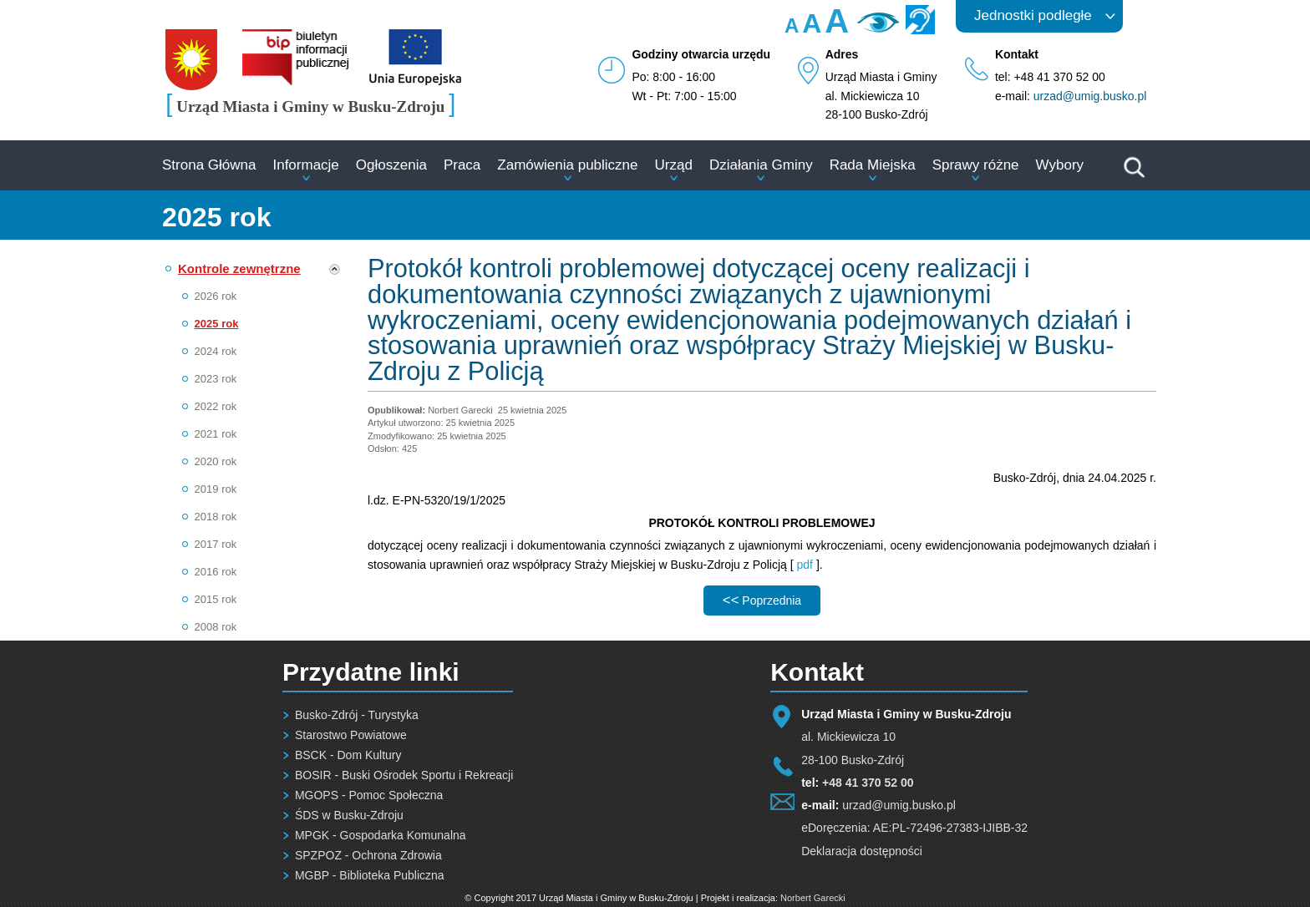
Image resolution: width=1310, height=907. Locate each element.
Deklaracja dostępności (861, 851)
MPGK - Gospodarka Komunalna (380, 835)
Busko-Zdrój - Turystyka (357, 715)
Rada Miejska (873, 165)
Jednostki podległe (1033, 15)
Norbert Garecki (812, 898)
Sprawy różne (975, 165)
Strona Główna (209, 165)
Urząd (674, 165)
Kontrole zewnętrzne (239, 268)
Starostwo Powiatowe (351, 735)
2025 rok (217, 323)
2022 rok (216, 406)
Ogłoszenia (391, 165)
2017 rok (216, 544)
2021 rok (216, 434)
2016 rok (216, 571)
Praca (462, 165)
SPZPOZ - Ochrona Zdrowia (368, 855)
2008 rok (216, 627)
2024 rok (216, 351)
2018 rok (216, 516)
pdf (805, 564)
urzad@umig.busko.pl (1090, 96)
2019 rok (216, 489)
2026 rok (216, 296)
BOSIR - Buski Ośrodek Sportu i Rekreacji (404, 775)
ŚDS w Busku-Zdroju (349, 815)
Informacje (305, 165)
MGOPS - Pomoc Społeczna (369, 795)
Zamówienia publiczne (567, 165)
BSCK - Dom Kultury (348, 755)
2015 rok (216, 599)
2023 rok (216, 378)
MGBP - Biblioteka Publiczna (369, 875)
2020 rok (216, 461)
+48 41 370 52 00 (867, 782)
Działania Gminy (761, 165)
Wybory (1060, 165)
